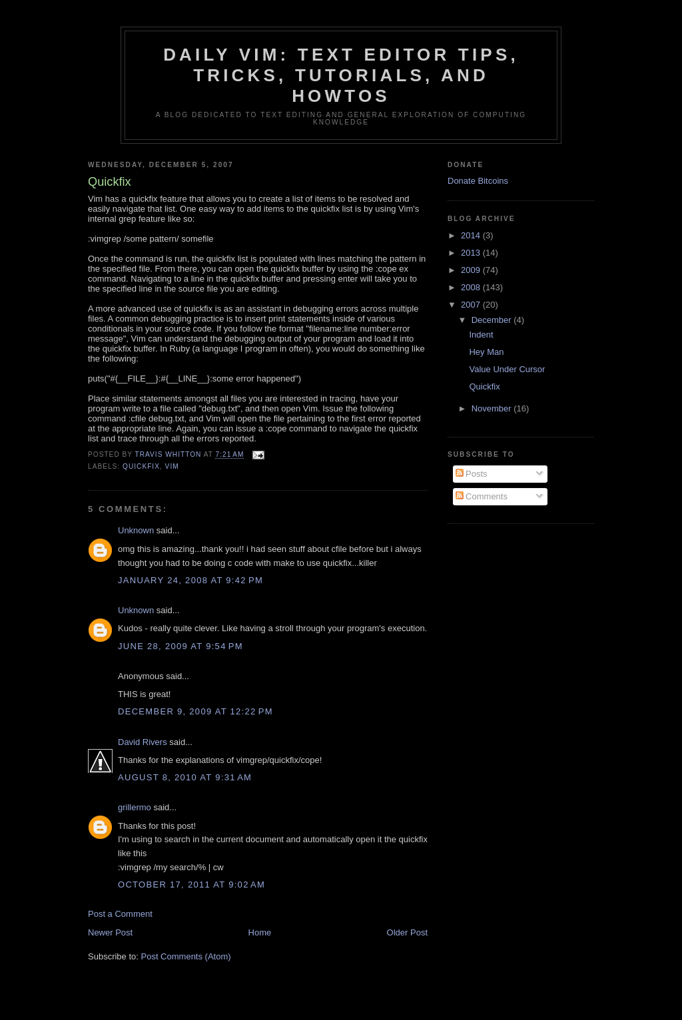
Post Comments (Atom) (186, 956)
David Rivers (142, 742)
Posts (472, 474)
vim (172, 466)
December (493, 320)
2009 (472, 270)
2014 (472, 235)
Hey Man (486, 352)
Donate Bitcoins (478, 181)
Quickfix (484, 386)
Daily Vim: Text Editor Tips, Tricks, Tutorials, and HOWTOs (341, 75)
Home (260, 932)
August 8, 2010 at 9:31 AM (185, 777)
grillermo (134, 807)
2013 (472, 253)
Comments (482, 496)
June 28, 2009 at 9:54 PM (180, 646)
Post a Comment (120, 914)
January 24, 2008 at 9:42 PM (190, 580)
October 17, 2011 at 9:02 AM (191, 885)
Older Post (407, 932)
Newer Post (110, 932)
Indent (481, 335)
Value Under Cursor (507, 369)
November (493, 408)
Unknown (136, 530)
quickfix (141, 466)
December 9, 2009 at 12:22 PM (195, 711)
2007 (472, 305)
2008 (472, 287)
